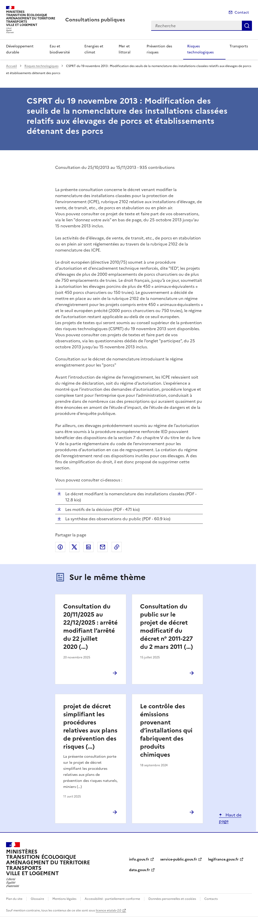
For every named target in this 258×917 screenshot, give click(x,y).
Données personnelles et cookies (172, 899)
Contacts (211, 899)
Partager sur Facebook (60, 547)
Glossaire (37, 899)
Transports (239, 46)
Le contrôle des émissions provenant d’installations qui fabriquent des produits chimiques (166, 730)
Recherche (247, 26)
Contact (242, 12)
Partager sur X (74, 547)
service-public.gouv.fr (178, 859)
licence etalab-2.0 (108, 910)
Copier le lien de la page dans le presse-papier (117, 547)
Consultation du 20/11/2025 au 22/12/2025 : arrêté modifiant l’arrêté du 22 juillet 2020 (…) (90, 626)
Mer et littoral (125, 49)
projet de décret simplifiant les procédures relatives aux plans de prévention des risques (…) (90, 726)
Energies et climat (93, 49)
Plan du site (14, 899)
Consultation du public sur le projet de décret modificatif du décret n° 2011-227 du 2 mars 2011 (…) (166, 626)
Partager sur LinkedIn (88, 547)
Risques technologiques (200, 49)
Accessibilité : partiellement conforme (112, 899)
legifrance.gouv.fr (223, 859)
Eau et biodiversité (60, 49)
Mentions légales (64, 899)
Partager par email (103, 547)
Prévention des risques (159, 49)
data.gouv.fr (139, 870)
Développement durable (20, 49)
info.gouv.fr (139, 859)
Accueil (11, 66)
